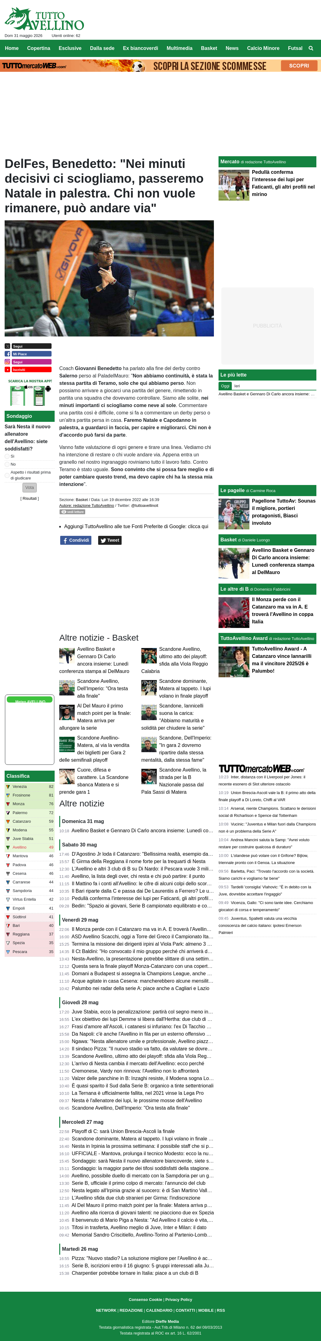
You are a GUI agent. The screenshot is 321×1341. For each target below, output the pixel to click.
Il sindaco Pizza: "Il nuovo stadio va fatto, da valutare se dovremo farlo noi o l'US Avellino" (170, 1048)
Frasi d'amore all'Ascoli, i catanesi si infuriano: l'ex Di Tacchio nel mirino (150, 1026)
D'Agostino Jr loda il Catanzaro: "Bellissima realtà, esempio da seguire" (149, 854)
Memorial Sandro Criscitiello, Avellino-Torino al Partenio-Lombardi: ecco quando (159, 1234)
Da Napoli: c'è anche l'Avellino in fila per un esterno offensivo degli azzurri (152, 1034)
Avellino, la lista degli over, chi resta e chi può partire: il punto (138, 876)
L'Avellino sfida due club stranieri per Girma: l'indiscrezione (136, 1197)
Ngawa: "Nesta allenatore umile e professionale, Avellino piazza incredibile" (154, 1041)
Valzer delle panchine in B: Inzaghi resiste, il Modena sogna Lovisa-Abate (152, 1078)
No (13, 464)
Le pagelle (232, 490)
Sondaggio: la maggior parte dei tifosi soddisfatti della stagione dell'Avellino (154, 1168)
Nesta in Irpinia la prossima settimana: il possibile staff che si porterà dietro (154, 1146)
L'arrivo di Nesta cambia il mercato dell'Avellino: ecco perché (138, 1063)
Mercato (229, 161)
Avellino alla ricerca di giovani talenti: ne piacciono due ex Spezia (143, 1212)
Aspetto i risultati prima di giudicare (31, 475)
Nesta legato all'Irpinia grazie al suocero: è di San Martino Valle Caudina (151, 1190)
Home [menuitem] (12, 48)
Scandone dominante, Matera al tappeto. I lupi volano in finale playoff (185, 689)
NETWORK (106, 1310)
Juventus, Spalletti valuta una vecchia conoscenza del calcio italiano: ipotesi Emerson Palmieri (260, 925)
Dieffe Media (167, 1321)
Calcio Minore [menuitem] (263, 48)
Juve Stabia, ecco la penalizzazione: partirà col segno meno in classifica (151, 1011)
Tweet (110, 540)
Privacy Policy (178, 1299)
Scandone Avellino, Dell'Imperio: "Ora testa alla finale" (102, 689)
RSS (221, 1310)
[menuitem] (311, 48)
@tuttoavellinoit (144, 505)
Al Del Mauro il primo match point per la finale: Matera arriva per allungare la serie (161, 1205)
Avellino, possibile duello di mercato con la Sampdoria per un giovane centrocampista (165, 1175)
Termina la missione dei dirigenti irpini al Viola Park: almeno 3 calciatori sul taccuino (163, 944)
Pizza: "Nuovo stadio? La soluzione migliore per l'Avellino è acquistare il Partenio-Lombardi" (172, 1258)
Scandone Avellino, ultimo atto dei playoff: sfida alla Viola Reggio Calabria (152, 1056)
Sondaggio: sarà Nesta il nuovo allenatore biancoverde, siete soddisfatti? (151, 1161)
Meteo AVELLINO (30, 702)
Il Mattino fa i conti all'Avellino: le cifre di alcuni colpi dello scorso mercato (151, 883)
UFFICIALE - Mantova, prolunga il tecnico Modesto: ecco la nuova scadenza (155, 1153)
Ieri (237, 386)
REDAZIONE (131, 1310)
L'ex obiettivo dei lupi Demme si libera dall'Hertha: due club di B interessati (153, 1019)
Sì (13, 456)
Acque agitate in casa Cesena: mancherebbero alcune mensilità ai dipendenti (156, 981)
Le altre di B (234, 589)
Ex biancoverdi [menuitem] (140, 48)
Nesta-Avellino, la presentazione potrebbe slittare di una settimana (144, 958)
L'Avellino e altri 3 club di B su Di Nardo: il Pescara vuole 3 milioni (143, 868)
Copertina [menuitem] (38, 48)
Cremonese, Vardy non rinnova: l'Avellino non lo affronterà (135, 1071)
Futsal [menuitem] (295, 48)
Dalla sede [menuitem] (102, 48)
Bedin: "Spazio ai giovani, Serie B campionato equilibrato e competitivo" (150, 905)
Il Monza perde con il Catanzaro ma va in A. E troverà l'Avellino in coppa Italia (156, 929)
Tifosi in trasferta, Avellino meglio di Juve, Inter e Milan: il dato (139, 1227)
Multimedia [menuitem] (180, 48)
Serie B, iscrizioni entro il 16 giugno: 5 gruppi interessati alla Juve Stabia (151, 1265)
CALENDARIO (159, 1310)
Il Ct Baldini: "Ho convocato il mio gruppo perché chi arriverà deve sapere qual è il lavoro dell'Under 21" (184, 951)
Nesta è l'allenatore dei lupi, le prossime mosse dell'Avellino (137, 1100)
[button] (30, 487)
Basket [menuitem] (209, 48)
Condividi (76, 540)
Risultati (30, 498)
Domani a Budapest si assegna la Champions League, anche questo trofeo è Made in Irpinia (173, 973)
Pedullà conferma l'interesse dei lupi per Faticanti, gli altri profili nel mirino (152, 898)
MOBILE (206, 1310)
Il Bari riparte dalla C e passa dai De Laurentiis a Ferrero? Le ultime (145, 891)
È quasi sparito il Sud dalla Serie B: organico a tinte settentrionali (143, 1085)
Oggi (225, 386)
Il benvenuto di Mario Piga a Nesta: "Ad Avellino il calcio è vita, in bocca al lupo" (159, 1220)
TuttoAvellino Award (244, 638)
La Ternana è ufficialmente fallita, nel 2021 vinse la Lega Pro (138, 1093)
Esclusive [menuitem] (70, 48)
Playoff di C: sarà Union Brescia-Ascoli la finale (123, 1131)
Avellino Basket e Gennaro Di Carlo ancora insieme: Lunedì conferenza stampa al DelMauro (172, 830)
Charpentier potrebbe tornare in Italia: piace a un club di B (135, 1273)
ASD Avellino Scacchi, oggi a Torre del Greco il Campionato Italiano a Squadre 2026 (164, 936)
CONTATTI (185, 1310)
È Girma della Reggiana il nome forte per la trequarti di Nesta (139, 861)
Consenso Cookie (145, 1299)
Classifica (18, 776)
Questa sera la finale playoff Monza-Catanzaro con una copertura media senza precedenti (170, 966)
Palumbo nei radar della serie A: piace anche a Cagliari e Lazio (141, 988)
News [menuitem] (232, 48)
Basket (82, 499)
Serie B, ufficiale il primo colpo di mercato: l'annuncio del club (139, 1183)
